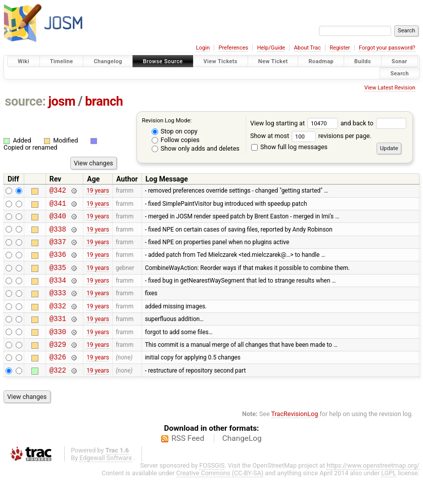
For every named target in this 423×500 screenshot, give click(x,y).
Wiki (23, 61)
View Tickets (221, 61)
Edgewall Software (105, 480)
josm (61, 101)
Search (399, 73)
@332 (58, 321)
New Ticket (273, 61)
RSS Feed (187, 461)
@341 (58, 206)
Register (340, 47)
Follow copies (176, 140)
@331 (58, 335)
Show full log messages (289, 147)
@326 (58, 378)
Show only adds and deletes (196, 148)
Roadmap (321, 61)
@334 (58, 292)
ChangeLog (242, 461)
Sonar (399, 61)
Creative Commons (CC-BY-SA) (220, 495)
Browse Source (163, 61)
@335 (58, 278)
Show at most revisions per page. (310, 136)
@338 (58, 235)
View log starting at (295, 123)
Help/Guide (271, 47)
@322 (58, 392)
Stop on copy (175, 131)
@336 (58, 263)
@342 (58, 191)
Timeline (61, 61)
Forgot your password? (387, 47)
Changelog (107, 61)
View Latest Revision (389, 87)
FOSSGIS (211, 488)
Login (203, 47)
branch (104, 101)
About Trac (307, 47)
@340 (58, 220)
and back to (374, 123)
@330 (58, 349)
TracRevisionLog (294, 436)
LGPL (388, 495)
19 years (97, 191)
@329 (58, 364)
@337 (58, 249)
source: (25, 101)
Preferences (233, 47)
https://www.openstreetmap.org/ (372, 488)
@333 (58, 306)
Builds (362, 61)
